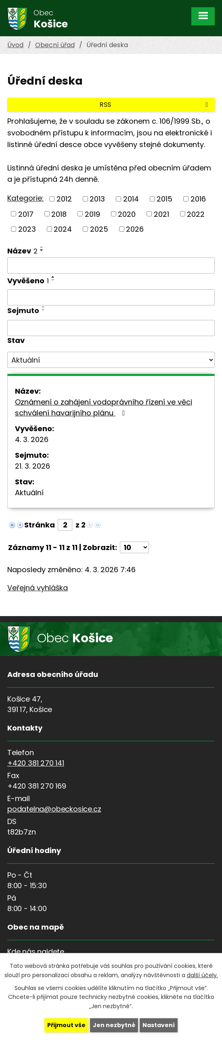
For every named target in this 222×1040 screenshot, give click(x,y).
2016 (198, 199)
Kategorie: (25, 198)
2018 (59, 214)
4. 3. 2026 (31, 439)
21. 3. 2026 (32, 466)
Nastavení (158, 1025)
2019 (92, 214)
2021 (161, 214)
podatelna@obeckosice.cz (54, 809)
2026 (135, 229)
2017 (26, 214)
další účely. (202, 975)
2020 (127, 214)
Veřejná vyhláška (37, 588)
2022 (196, 214)
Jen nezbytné (114, 1025)
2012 (64, 199)
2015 (164, 199)
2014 (131, 199)
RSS (155, 104)
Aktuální (29, 493)
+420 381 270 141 (35, 763)
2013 (97, 199)
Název (22, 251)
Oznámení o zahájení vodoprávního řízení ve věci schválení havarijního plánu (103, 407)
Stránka (39, 525)
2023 (27, 229)
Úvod (15, 45)
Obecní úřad (55, 45)
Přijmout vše (66, 1025)
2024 (63, 229)
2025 (99, 229)
